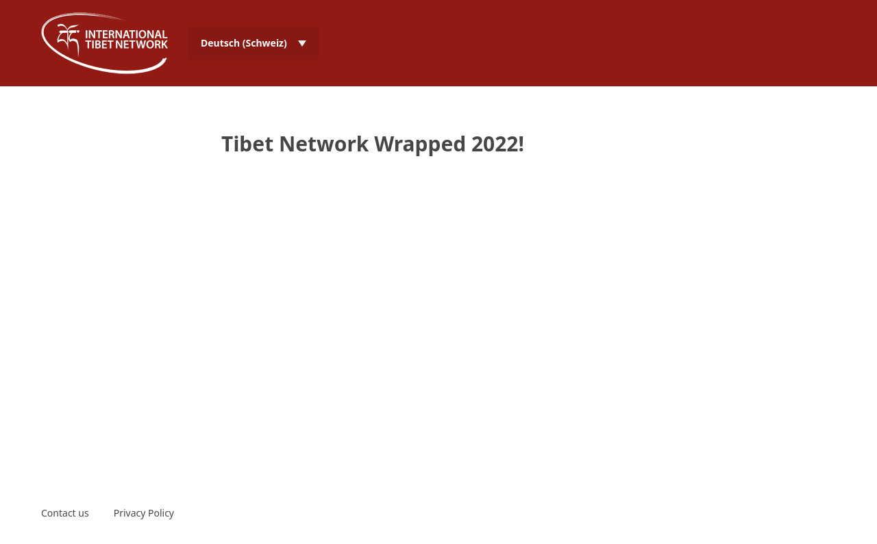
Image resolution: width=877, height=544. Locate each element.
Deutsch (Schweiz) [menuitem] (244, 42)
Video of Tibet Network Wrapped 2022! (438, 295)
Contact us (65, 512)
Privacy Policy (144, 512)
